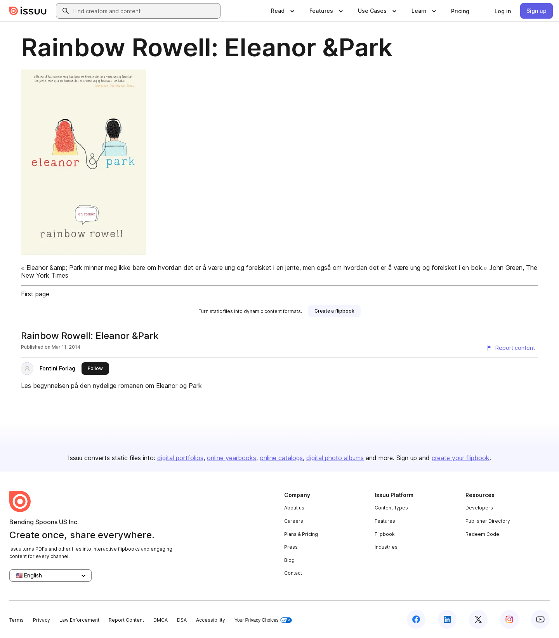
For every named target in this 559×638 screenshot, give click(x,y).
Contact (293, 573)
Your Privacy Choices (263, 620)
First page (35, 294)
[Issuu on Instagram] (509, 619)
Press (291, 547)
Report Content (126, 620)
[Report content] (510, 348)
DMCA (160, 620)
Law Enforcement (79, 620)
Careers (293, 521)
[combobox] (145, 10)
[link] (460, 11)
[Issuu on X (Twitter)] (478, 619)
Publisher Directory (487, 521)
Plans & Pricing (301, 534)
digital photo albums (335, 458)
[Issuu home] (28, 11)
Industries (386, 547)
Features (385, 521)
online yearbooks (231, 458)
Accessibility (210, 620)
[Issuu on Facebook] (416, 619)
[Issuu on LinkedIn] (447, 619)
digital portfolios (180, 458)
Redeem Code (482, 534)
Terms (16, 620)
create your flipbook (461, 458)
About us (294, 508)
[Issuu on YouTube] (540, 619)
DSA (182, 620)
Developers (479, 508)
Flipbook (385, 534)
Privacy (41, 620)
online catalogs (281, 458)
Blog (289, 560)
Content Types (391, 508)
